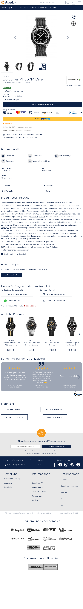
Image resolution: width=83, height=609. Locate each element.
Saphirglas (5, 228)
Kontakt (64, 480)
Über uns (64, 493)
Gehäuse (49, 186)
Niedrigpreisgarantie (16, 247)
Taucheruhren (54, 417)
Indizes (75, 219)
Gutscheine (8, 487)
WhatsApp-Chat (12, 300)
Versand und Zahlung (12, 479)
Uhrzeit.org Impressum (69, 486)
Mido (31, 340)
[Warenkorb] (73, 3)
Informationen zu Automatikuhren (16, 250)
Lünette (42, 217)
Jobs (62, 499)
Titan (62, 233)
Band (48, 191)
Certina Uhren (13, 409)
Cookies (35, 500)
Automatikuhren (53, 409)
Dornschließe (41, 242)
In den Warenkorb (43, 104)
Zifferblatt (8, 191)
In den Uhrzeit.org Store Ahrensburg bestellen (23, 134)
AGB (62, 505)
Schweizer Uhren (14, 417)
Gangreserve (73, 231)
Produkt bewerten (11, 275)
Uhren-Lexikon (37, 487)
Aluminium (34, 217)
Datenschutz (37, 496)
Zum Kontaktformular (54, 294)
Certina (11, 340)
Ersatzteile (8, 483)
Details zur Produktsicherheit (15, 254)
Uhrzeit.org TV (37, 483)
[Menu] (79, 3)
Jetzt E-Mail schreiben (54, 300)
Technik (7, 186)
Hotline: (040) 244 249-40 (16, 294)
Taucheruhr (62, 206)
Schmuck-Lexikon (39, 492)
